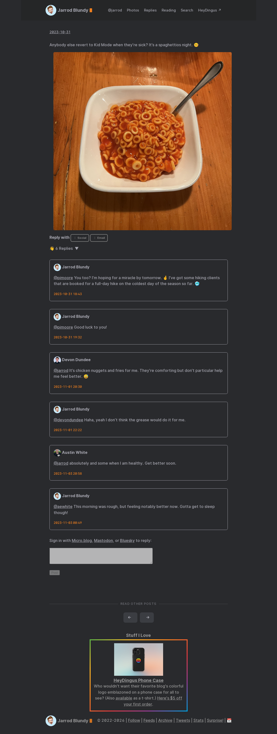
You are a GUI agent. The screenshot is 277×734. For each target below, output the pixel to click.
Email (99, 238)
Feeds (149, 723)
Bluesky (127, 540)
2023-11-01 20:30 (68, 387)
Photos (133, 10)
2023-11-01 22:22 (68, 430)
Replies (150, 10)
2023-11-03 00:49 (68, 523)
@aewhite (63, 506)
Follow (134, 723)
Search (187, 10)
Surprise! (215, 723)
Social (79, 238)
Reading (169, 10)
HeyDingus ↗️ (209, 10)
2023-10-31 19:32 (68, 337)
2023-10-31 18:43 (68, 294)
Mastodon (103, 540)
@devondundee (68, 420)
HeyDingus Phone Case (139, 683)
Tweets (183, 723)
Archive (165, 723)
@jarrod (115, 10)
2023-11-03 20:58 (68, 473)
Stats (198, 723)
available (124, 701)
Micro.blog (82, 540)
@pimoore (63, 277)
